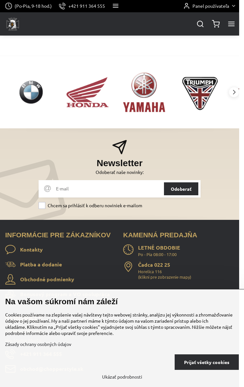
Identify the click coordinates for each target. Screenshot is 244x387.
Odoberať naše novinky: (120, 172)
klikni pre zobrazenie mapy (164, 277)
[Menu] (231, 23)
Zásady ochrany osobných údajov (38, 344)
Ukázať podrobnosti (122, 377)
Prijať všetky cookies (206, 362)
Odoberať (181, 189)
